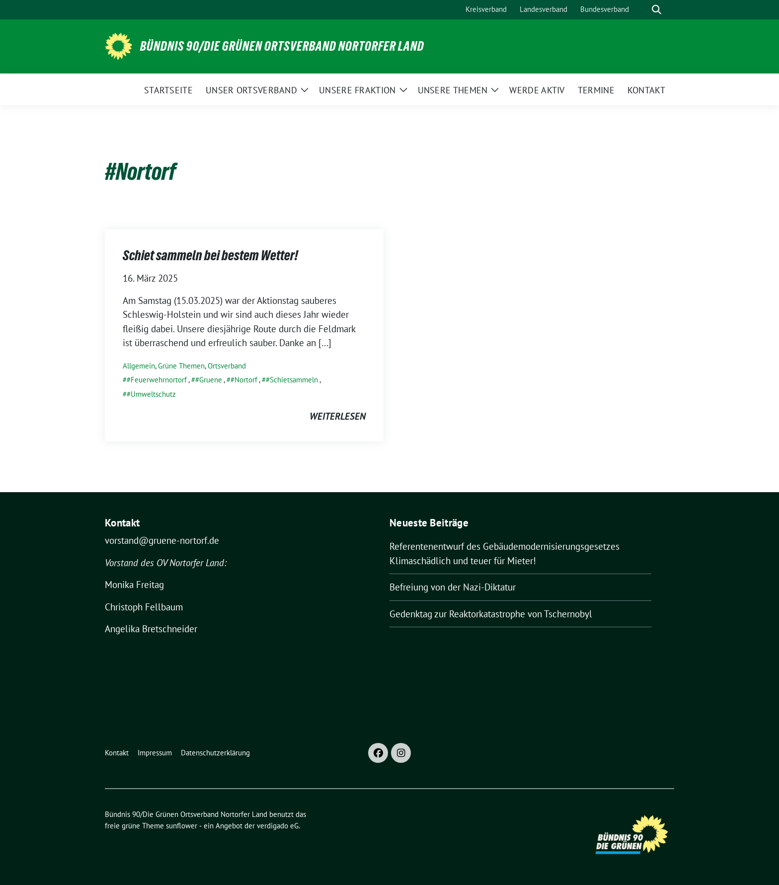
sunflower (181, 825)
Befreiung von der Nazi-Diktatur (453, 587)
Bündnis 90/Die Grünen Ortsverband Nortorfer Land (282, 46)
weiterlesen (338, 416)
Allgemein (139, 365)
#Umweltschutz (151, 394)
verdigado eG (278, 825)
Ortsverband (227, 365)
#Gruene (208, 379)
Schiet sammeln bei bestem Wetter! (210, 255)
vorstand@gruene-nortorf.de (162, 540)
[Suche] (642, 9)
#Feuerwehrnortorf (157, 379)
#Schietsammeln (292, 379)
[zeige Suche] (656, 9)
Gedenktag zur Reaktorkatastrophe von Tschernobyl (491, 614)
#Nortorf (244, 379)
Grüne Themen (181, 365)
